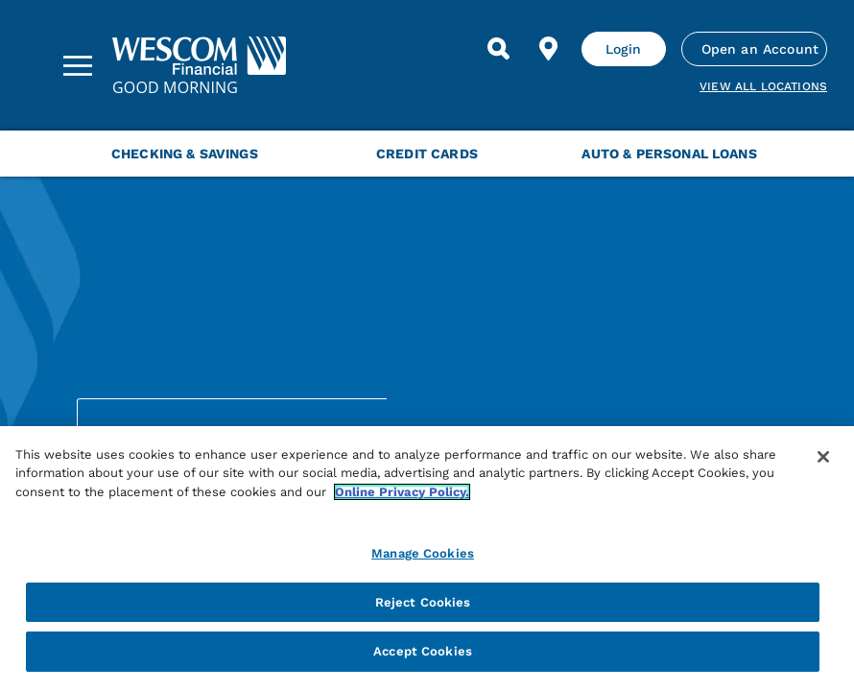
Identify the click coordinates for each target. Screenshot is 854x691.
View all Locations (763, 86)
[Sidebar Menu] (78, 65)
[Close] (823, 457)
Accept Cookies (422, 651)
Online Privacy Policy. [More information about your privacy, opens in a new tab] (402, 492)
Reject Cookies (423, 602)
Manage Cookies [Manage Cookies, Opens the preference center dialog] (422, 553)
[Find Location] (549, 49)
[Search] (499, 49)
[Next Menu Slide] (817, 153)
